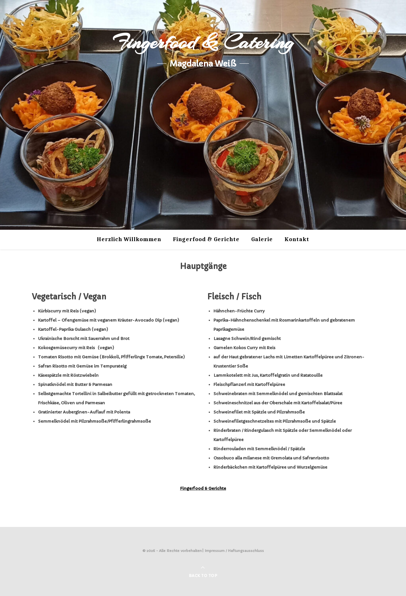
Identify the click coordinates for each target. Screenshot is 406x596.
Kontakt (297, 239)
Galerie (262, 239)
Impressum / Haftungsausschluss (234, 550)
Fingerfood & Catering (203, 42)
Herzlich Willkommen (129, 239)
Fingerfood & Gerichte (206, 239)
